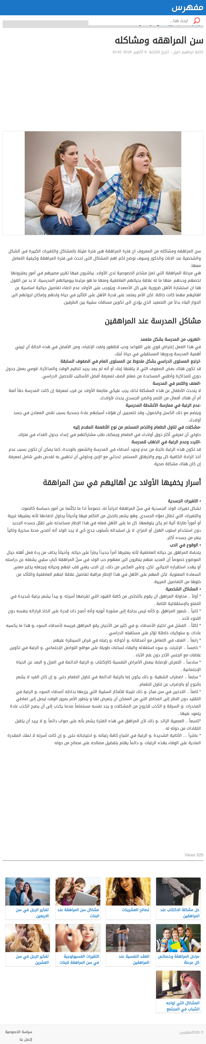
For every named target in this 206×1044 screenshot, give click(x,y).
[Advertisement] (103, 93)
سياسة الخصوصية (18, 1032)
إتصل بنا (26, 1039)
